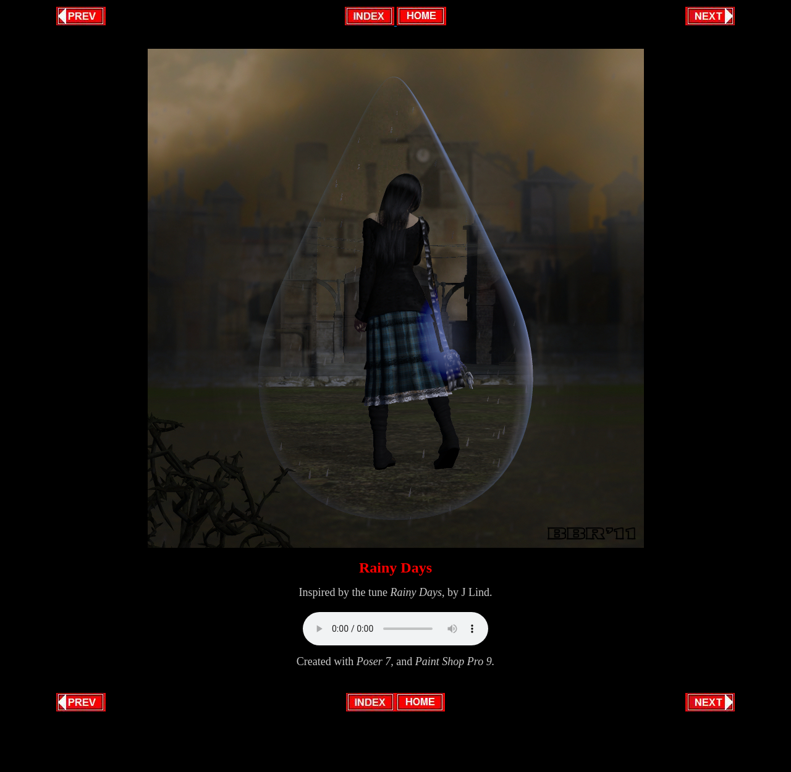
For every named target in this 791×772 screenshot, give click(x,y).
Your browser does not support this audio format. (395, 628)
